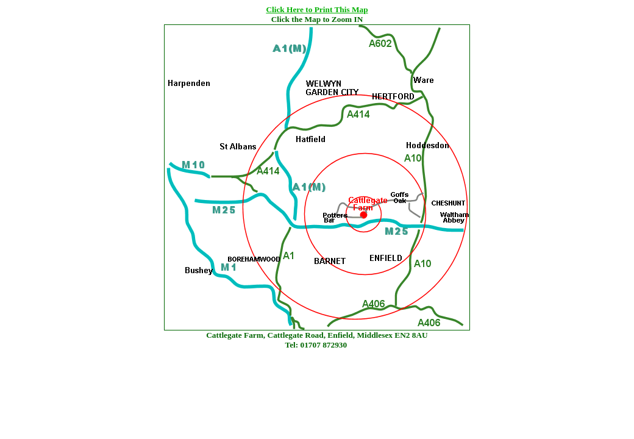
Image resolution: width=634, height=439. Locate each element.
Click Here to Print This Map (317, 9)
